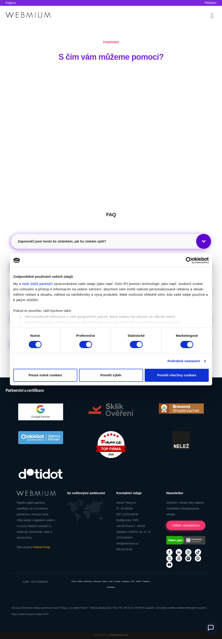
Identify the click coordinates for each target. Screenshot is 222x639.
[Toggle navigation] (212, 15)
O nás (110, 581)
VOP (133, 581)
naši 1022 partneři (37, 284)
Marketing (88, 581)
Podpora (11, 2)
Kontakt (117, 581)
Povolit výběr (111, 375)
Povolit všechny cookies (176, 375)
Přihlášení (210, 2)
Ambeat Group (41, 547)
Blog (105, 581)
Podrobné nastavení (183, 361)
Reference (97, 581)
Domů (73, 581)
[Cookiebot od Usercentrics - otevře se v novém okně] (189, 260)
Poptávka (125, 581)
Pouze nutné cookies (45, 375)
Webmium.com (119, 635)
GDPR (138, 581)
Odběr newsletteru (186, 525)
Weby (80, 581)
